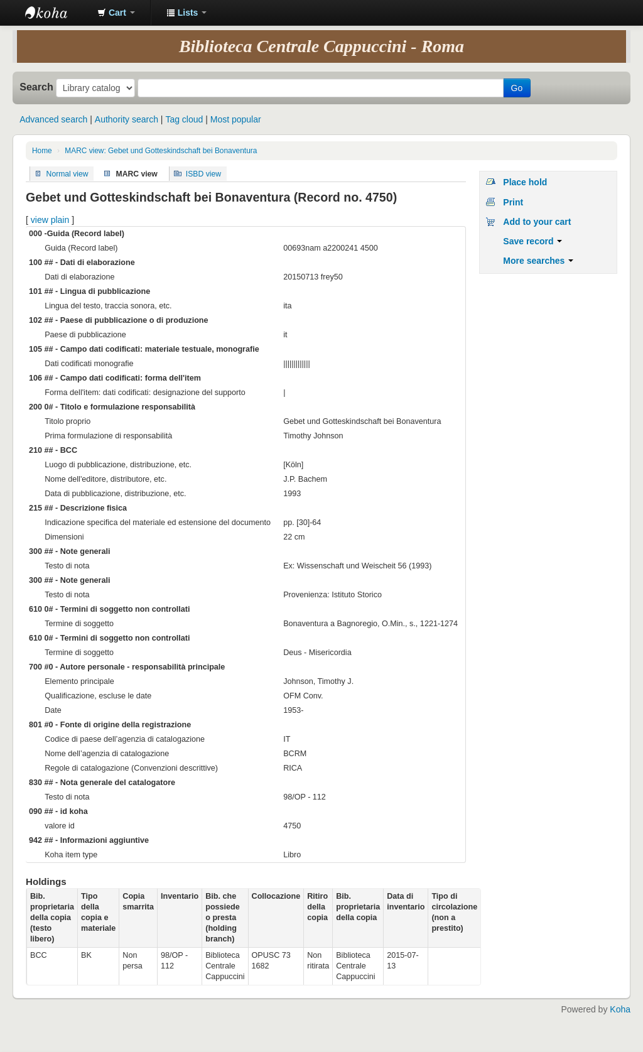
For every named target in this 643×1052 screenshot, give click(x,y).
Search (36, 86)
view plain (50, 220)
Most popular (235, 119)
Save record (532, 241)
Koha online (56, 12)
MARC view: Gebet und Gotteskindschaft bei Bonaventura (161, 150)
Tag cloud (184, 119)
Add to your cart (537, 222)
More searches (538, 261)
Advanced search (53, 119)
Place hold (525, 182)
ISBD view (203, 173)
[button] (116, 12)
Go (517, 88)
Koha (620, 1009)
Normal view (67, 173)
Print (513, 202)
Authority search (126, 119)
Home (42, 150)
